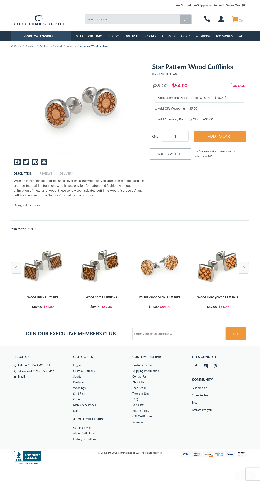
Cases (76, 414)
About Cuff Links (83, 449)
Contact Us (139, 392)
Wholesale (138, 437)
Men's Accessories (84, 420)
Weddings (203, 36)
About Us (138, 397)
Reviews (46, 173)
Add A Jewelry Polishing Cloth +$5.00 (184, 119)
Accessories (224, 36)
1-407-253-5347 (43, 386)
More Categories (34, 36)
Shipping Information (145, 386)
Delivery (66, 173)
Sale (241, 36)
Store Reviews (195, 410)
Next (244, 268)
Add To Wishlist (170, 154)
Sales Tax (138, 420)
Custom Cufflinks (84, 386)
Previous (16, 268)
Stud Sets (168, 36)
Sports (185, 36)
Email (21, 392)
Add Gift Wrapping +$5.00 (176, 108)
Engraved (131, 36)
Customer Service (143, 380)
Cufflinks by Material (51, 46)
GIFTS (79, 36)
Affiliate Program (195, 425)
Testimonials (195, 403)
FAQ (135, 414)
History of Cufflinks (85, 454)
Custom (113, 36)
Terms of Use (140, 409)
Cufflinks (95, 36)
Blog (194, 418)
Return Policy (140, 426)
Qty (155, 136)
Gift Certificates (142, 431)
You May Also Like (24, 229)
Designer (150, 36)
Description (23, 173)
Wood (70, 46)
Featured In (139, 403)
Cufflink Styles (82, 443)
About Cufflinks (88, 435)
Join (236, 349)
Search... (30, 46)
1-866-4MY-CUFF (39, 380)
